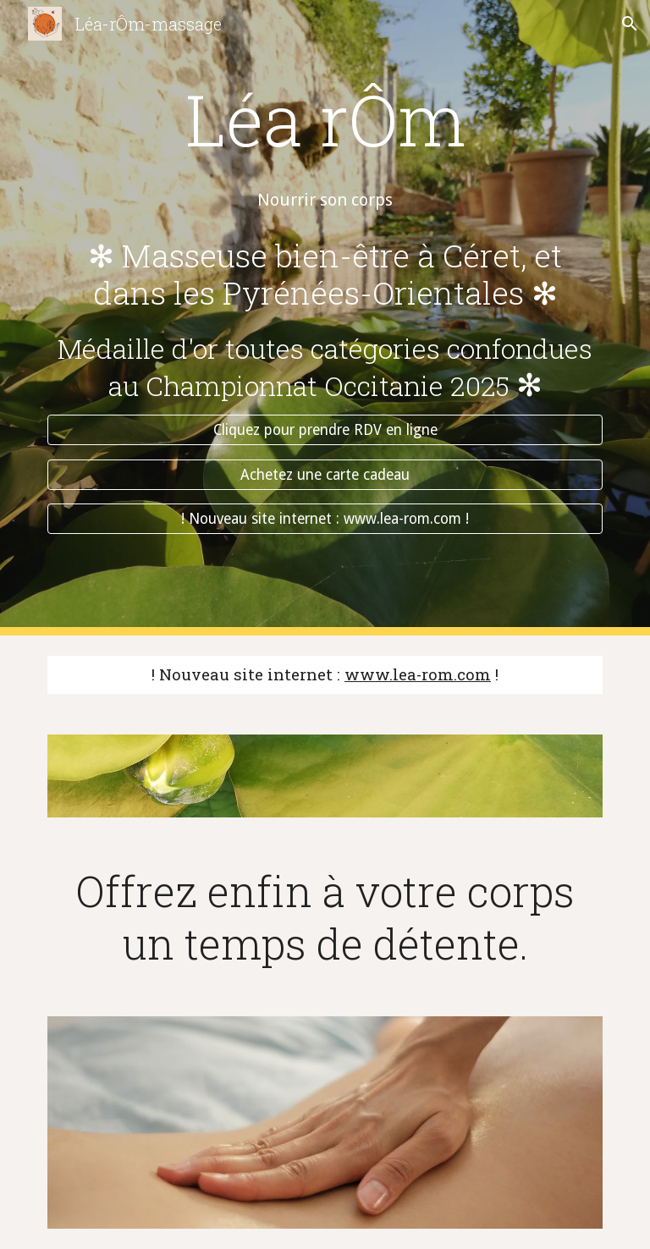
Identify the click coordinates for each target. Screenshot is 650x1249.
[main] (324, 87)
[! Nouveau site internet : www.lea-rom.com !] (324, 519)
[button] (629, 23)
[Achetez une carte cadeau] (324, 474)
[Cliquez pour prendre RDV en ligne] (324, 430)
